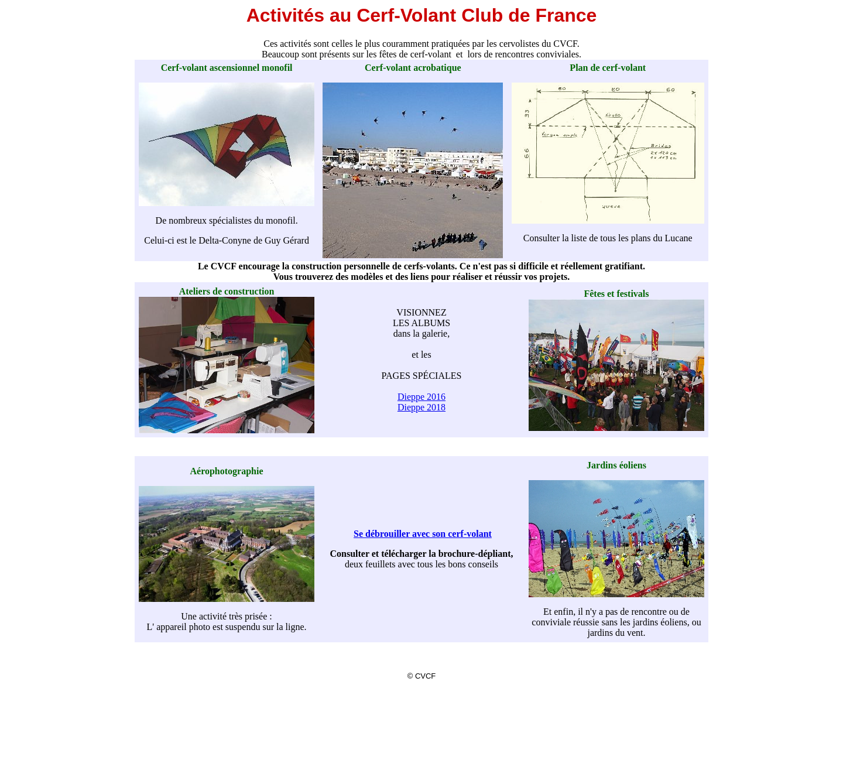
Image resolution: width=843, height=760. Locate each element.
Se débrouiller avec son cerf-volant (423, 534)
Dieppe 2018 (421, 407)
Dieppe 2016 (421, 397)
